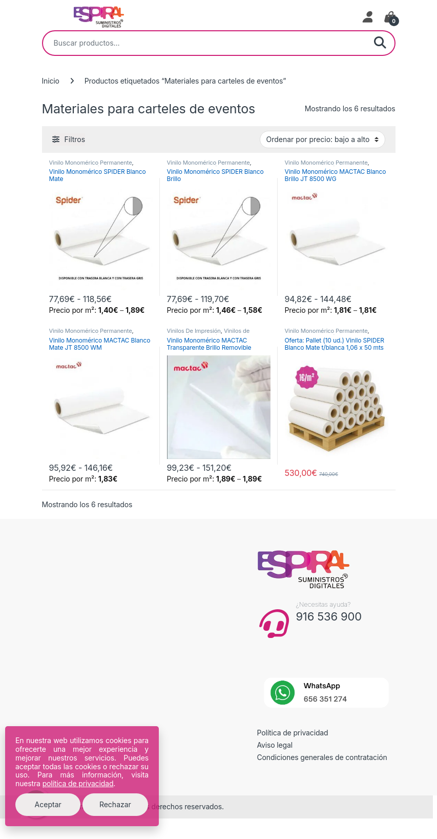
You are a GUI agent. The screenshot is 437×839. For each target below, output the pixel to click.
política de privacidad (78, 783)
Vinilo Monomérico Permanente (90, 162)
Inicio (50, 80)
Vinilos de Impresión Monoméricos (208, 334)
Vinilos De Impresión (194, 330)
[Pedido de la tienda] (322, 139)
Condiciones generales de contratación (322, 757)
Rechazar (115, 804)
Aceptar (48, 804)
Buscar (380, 43)
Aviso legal (275, 745)
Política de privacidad (292, 732)
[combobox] (204, 43)
